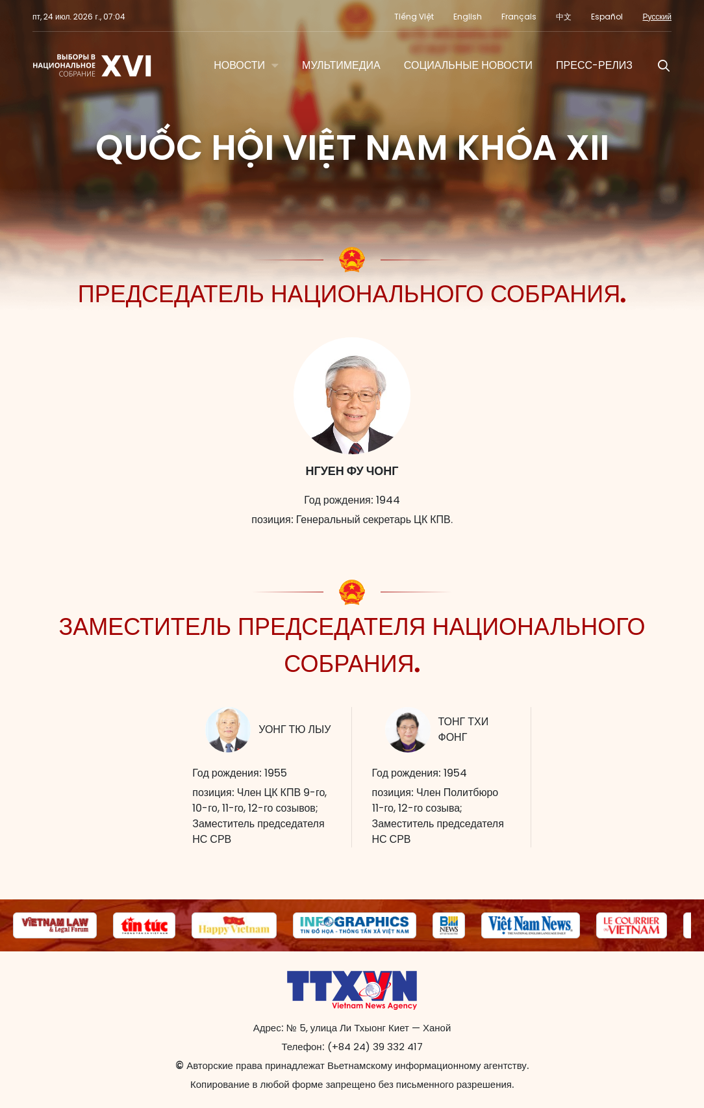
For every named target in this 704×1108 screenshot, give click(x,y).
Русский (657, 16)
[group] (55, 925)
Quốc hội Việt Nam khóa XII (352, 147)
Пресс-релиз (594, 65)
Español (607, 16)
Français (518, 16)
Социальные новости (468, 65)
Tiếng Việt (414, 16)
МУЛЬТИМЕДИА (341, 65)
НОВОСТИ (239, 65)
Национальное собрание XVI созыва (92, 66)
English (467, 16)
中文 (564, 16)
